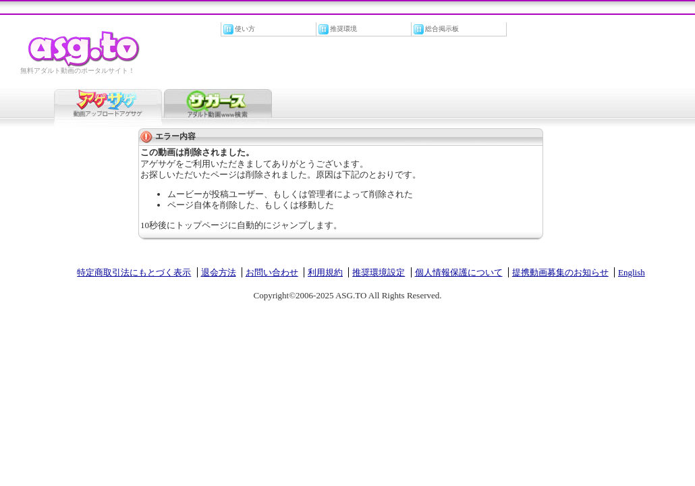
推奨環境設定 (378, 272)
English (631, 272)
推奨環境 (343, 28)
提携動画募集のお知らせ (560, 272)
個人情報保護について (459, 272)
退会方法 (218, 272)
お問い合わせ (272, 272)
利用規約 (325, 272)
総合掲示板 (442, 28)
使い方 (245, 28)
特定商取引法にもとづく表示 (134, 272)
